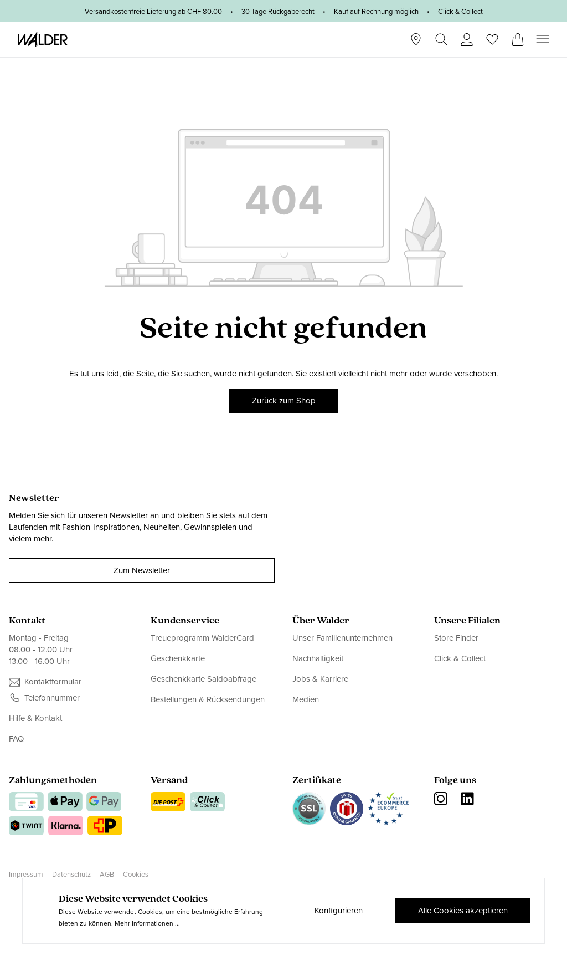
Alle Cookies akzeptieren (463, 910)
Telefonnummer (52, 698)
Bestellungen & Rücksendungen (208, 699)
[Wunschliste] (492, 36)
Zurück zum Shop (284, 401)
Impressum (26, 874)
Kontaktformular (52, 682)
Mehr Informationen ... (147, 923)
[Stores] (416, 39)
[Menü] (542, 39)
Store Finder (456, 638)
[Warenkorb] (517, 36)
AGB (107, 874)
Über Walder (320, 621)
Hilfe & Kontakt (35, 718)
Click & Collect (460, 658)
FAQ (16, 739)
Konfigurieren (339, 910)
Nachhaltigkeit (317, 658)
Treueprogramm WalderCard (202, 638)
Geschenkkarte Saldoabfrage (203, 679)
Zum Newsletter (142, 570)
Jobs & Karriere (320, 679)
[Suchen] (441, 39)
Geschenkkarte (178, 658)
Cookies (135, 874)
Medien (305, 699)
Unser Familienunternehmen (342, 638)
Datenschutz (71, 874)
